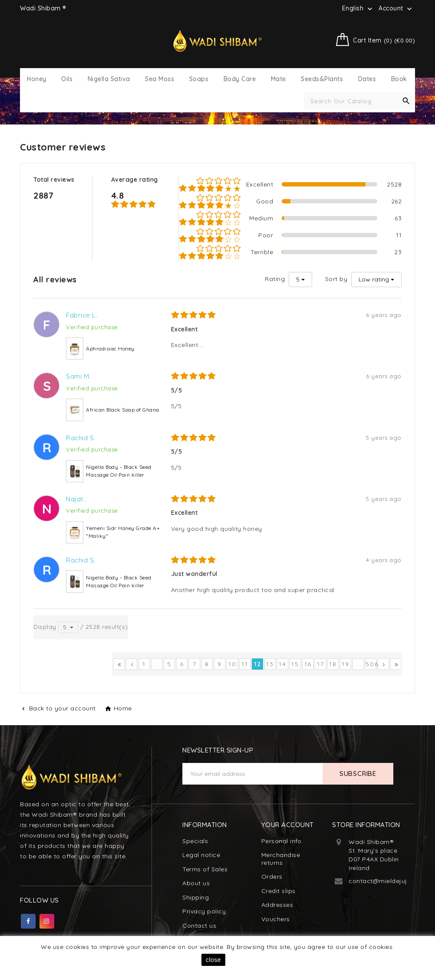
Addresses (277, 905)
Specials (195, 841)
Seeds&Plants (322, 79)
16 (308, 664)
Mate (278, 79)
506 (371, 664)
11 (244, 664)
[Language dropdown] (358, 8)
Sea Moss (159, 79)
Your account (287, 825)
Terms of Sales (204, 869)
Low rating (374, 279)
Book (399, 79)
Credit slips (278, 891)
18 (333, 664)
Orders (272, 876)
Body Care (240, 79)
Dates (367, 79)
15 (295, 664)
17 (320, 664)
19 (345, 664)
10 (232, 664)
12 (257, 664)
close (213, 959)
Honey (36, 79)
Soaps (199, 79)
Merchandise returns (280, 859)
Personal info (281, 841)
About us (196, 883)
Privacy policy (204, 911)
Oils (66, 79)
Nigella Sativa (109, 79)
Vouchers (275, 919)
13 (270, 664)
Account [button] (396, 8)
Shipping (195, 897)
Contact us (199, 925)
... (157, 664)
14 (283, 664)
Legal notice (201, 855)
